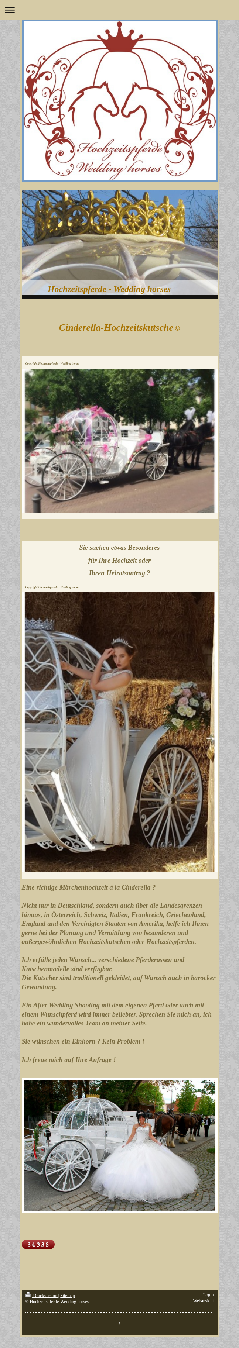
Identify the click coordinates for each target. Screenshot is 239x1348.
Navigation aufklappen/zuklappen (119, 10)
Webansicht (203, 1300)
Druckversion (41, 1295)
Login (208, 1294)
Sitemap (67, 1295)
